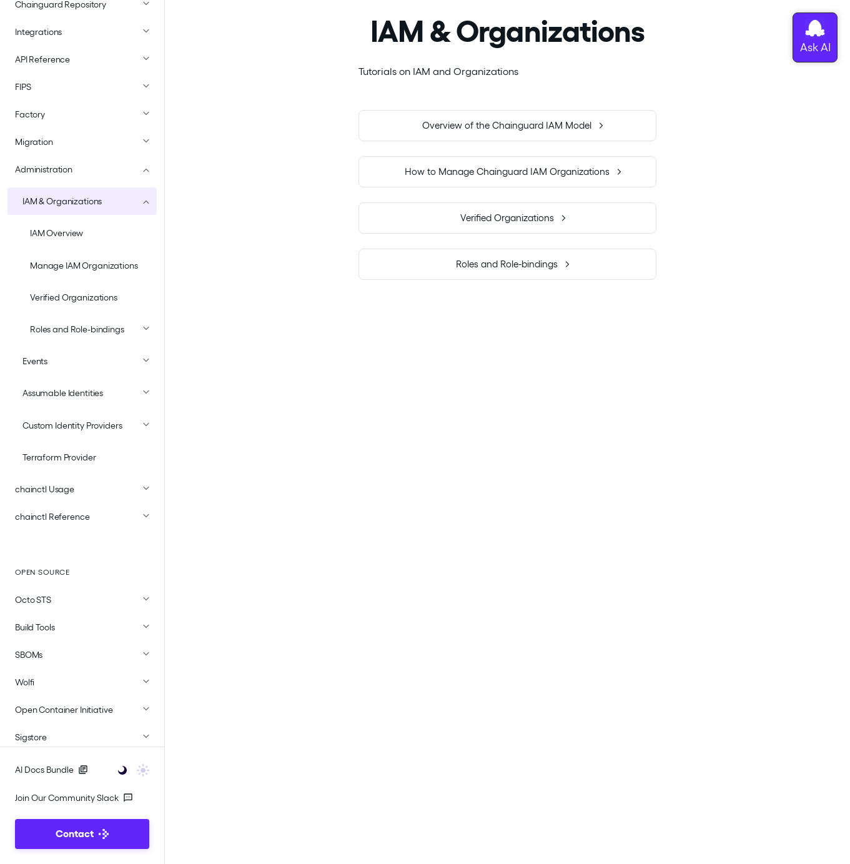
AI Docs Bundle (51, 770)
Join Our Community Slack (74, 798)
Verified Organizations (73, 297)
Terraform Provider (59, 457)
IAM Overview (56, 233)
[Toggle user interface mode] (129, 769)
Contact (82, 834)
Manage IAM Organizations (84, 266)
